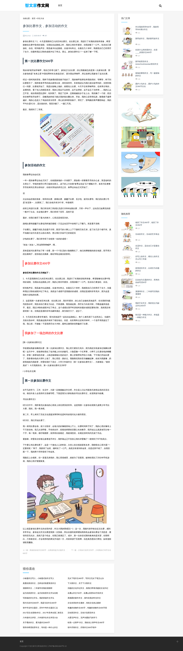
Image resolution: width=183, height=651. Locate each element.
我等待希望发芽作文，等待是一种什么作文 (40, 627)
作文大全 (40, 18)
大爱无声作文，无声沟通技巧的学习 (82, 618)
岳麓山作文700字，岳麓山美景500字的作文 (85, 593)
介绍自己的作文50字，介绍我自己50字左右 (94, 550)
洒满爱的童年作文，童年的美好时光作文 (84, 598)
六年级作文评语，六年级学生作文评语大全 (40, 618)
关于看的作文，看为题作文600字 (36, 622)
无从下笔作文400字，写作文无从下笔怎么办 (86, 578)
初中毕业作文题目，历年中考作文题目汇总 (40, 608)
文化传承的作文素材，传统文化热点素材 (84, 603)
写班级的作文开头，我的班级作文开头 (38, 598)
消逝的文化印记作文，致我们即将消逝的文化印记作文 (88, 589)
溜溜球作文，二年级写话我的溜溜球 (37, 588)
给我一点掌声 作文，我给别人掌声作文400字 (86, 622)
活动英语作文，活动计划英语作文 (81, 613)
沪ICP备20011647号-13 (57, 646)
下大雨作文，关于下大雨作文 (80, 583)
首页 (60, 5)
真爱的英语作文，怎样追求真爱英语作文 (39, 583)
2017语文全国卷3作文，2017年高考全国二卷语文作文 (43, 613)
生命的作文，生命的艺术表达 (147, 234)
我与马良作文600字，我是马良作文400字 (40, 603)
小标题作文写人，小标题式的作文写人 (38, 578)
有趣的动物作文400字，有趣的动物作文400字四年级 (87, 608)
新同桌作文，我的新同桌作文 (147, 38)
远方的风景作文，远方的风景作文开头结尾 (40, 593)
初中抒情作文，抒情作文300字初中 (82, 627)
